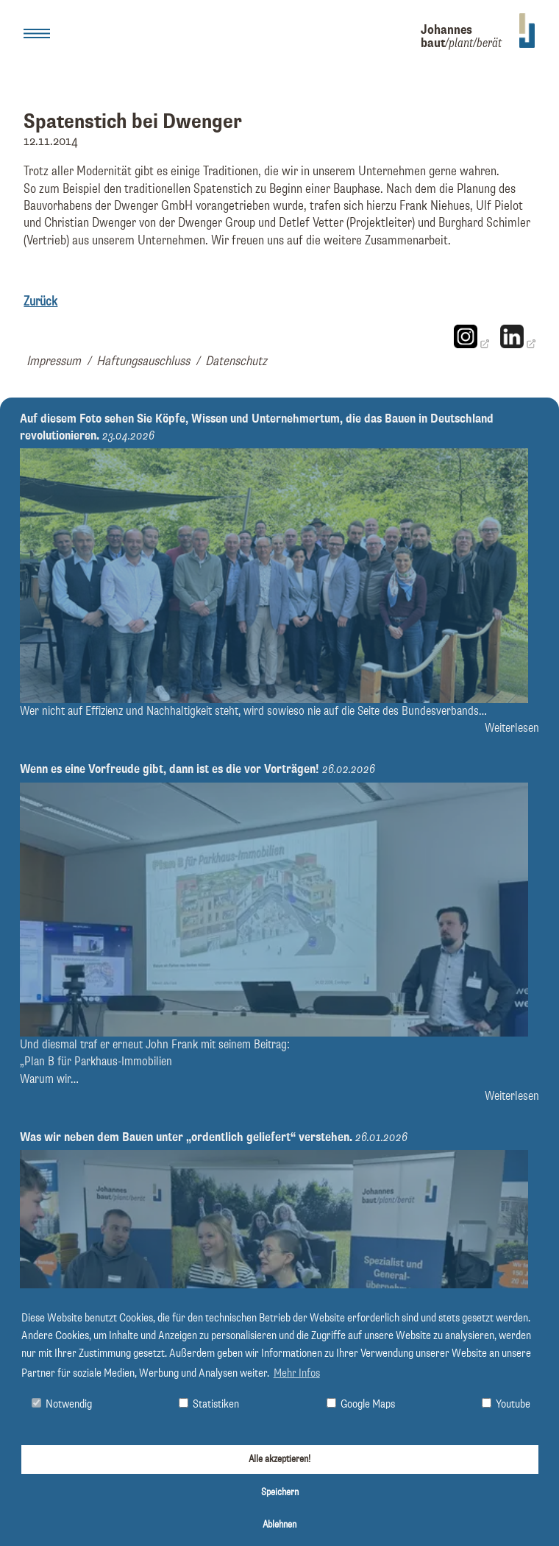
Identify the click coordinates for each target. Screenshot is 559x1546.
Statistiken (209, 1404)
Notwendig (62, 1404)
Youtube (506, 1404)
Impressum (53, 361)
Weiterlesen (512, 728)
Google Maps (361, 1404)
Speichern (280, 1492)
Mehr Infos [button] (297, 1374)
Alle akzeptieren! (279, 1459)
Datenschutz (236, 361)
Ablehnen (279, 1524)
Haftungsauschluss (143, 361)
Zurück (40, 301)
